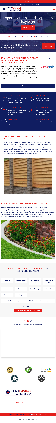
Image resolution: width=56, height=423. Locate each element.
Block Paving (45, 396)
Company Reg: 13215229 (18, 399)
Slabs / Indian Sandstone (45, 393)
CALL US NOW (28, 28)
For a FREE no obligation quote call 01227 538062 (28, 86)
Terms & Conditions (32, 420)
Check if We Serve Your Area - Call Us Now (28, 311)
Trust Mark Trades (42, 415)
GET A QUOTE (48, 46)
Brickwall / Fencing (45, 399)
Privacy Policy (22, 420)
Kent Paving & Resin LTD (9, 67)
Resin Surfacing (45, 391)
